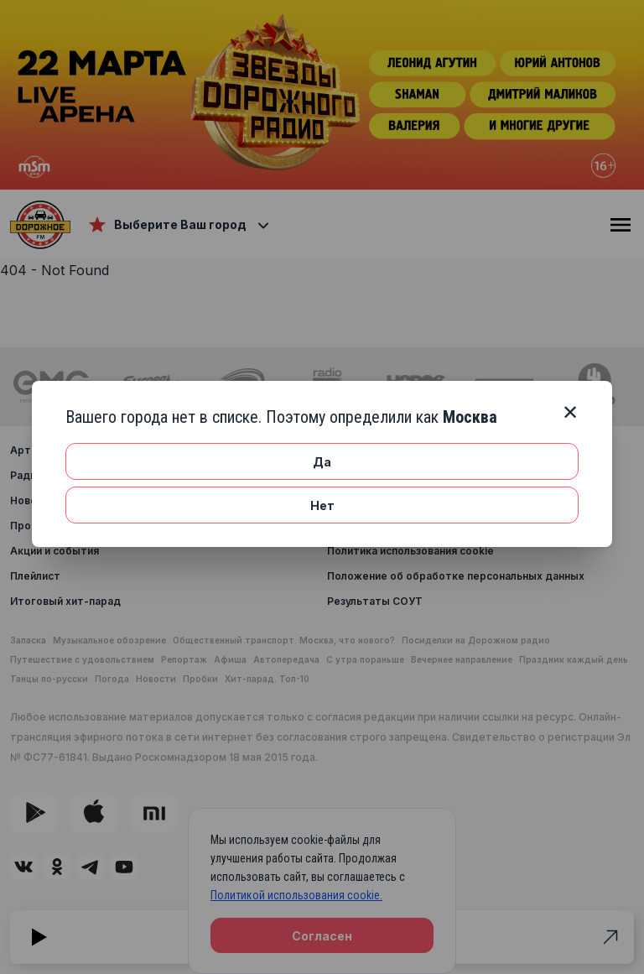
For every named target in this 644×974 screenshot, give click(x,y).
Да (322, 462)
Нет (322, 505)
